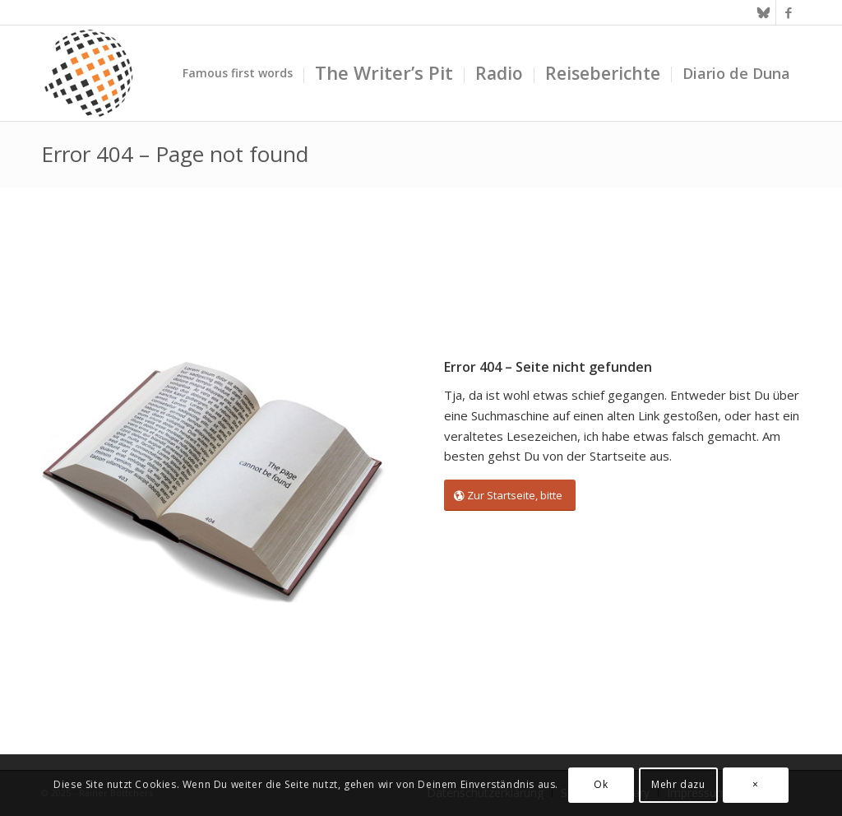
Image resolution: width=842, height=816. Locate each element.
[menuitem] (237, 73)
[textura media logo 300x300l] (88, 73)
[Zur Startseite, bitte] (510, 496)
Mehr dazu (678, 784)
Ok (601, 784)
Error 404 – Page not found (174, 154)
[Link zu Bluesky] (763, 12)
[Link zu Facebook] (788, 12)
